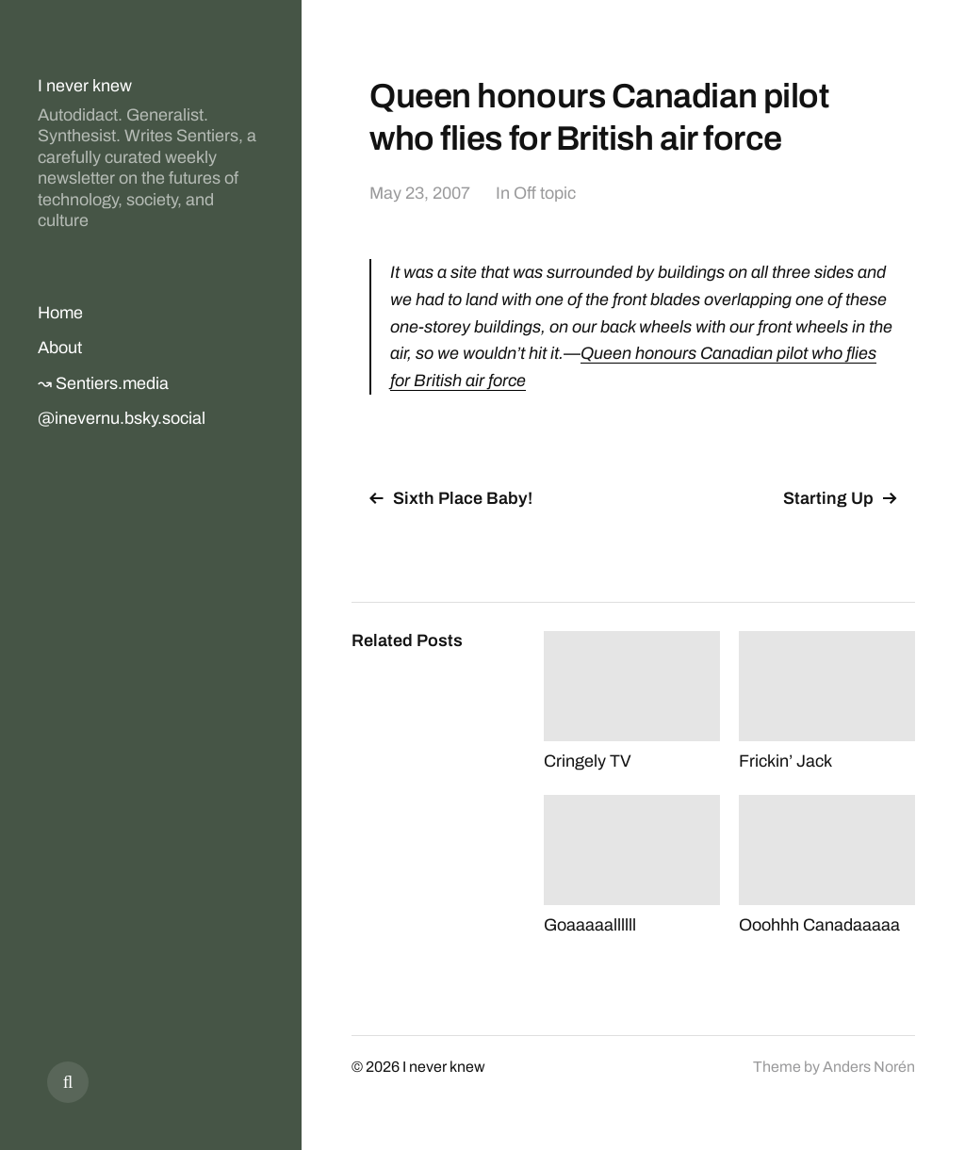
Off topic (545, 193)
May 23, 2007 (419, 193)
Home (60, 312)
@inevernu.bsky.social (121, 418)
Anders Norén (869, 1067)
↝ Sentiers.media (103, 383)
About (60, 347)
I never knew (85, 85)
